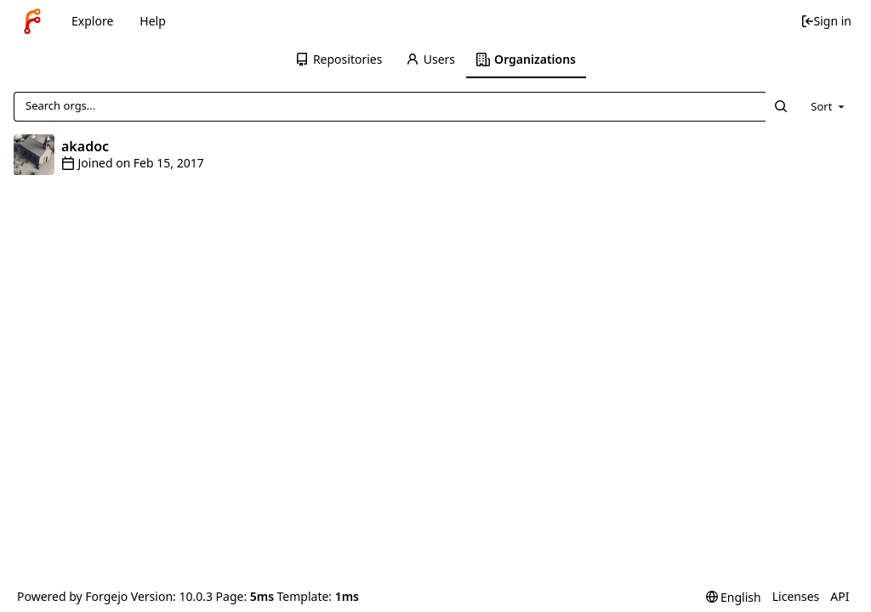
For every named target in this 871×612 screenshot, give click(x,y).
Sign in (825, 21)
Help (152, 21)
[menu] (828, 106)
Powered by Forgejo (72, 596)
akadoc (85, 146)
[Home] (32, 21)
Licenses (796, 596)
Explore (92, 21)
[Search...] (781, 107)
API (839, 596)
